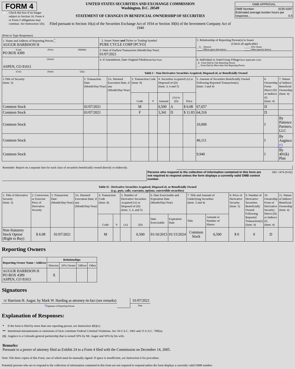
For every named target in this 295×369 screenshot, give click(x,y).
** (45, 305)
